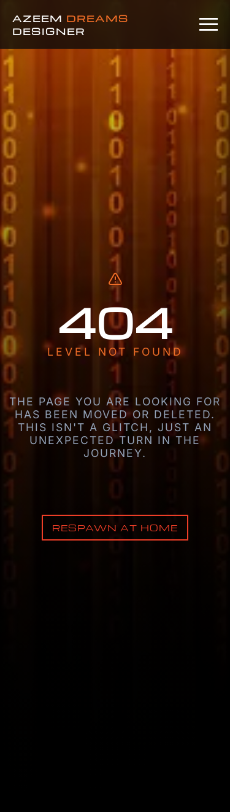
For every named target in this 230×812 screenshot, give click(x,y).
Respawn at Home (115, 527)
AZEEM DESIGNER (70, 24)
